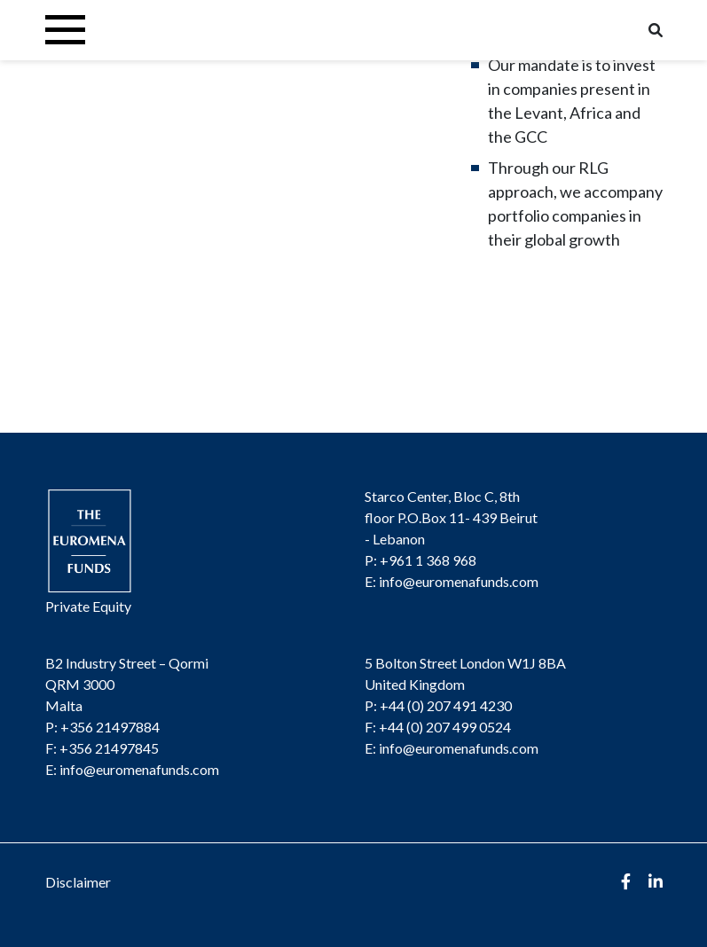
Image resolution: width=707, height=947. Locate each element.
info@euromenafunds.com (458, 581)
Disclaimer (78, 881)
